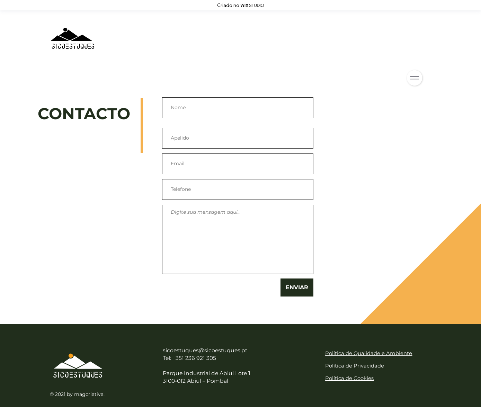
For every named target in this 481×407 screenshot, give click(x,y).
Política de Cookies (349, 378)
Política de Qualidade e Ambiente (368, 353)
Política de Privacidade (354, 366)
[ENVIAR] (296, 287)
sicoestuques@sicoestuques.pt (205, 350)
